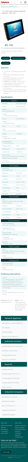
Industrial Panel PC (6, 6)
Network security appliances (10, 336)
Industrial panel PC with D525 (10, 383)
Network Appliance (13, 318)
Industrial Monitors (20, 429)
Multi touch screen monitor (10, 351)
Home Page (6, 452)
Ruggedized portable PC (9, 410)
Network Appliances (20, 425)
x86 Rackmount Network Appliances (12, 323)
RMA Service (4, 429)
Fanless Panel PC (7, 387)
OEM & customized (6, 425)
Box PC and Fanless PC (8, 406)
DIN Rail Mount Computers (10, 397)
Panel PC (14, 6)
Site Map (10, 457)
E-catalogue (4, 431)
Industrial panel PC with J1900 (10, 378)
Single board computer (8, 414)
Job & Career (4, 433)
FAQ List (3, 427)
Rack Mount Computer (8, 401)
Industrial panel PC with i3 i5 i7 (11, 374)
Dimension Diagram (18, 58)
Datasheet (6, 58)
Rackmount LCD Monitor (9, 359)
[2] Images (6, 63)
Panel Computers (20, 427)
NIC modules (5, 328)
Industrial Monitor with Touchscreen (12, 346)
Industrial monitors (13, 341)
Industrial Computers (14, 392)
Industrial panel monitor (9, 355)
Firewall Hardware (7, 332)
